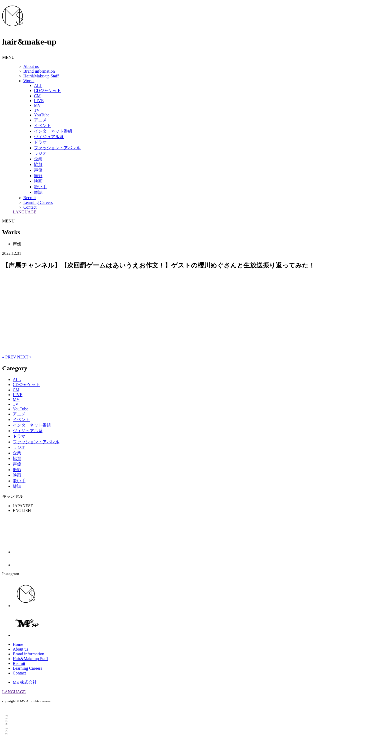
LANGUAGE (24, 212)
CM (37, 96)
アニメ (40, 120)
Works (28, 80)
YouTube (41, 115)
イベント (42, 125)
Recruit (29, 197)
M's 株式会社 (25, 682)
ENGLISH (22, 510)
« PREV (9, 357)
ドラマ (40, 142)
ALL (38, 85)
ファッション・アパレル (57, 148)
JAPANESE (23, 505)
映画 (38, 181)
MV (37, 105)
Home (18, 644)
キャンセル (12, 496)
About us (31, 66)
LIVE (39, 100)
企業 (38, 159)
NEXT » (24, 357)
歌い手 (40, 187)
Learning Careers (38, 202)
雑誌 (38, 192)
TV (37, 110)
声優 (38, 170)
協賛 (38, 164)
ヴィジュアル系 (49, 136)
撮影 (38, 175)
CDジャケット (47, 90)
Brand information (39, 71)
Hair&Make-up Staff (41, 76)
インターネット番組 (53, 131)
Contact (30, 207)
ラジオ (40, 153)
